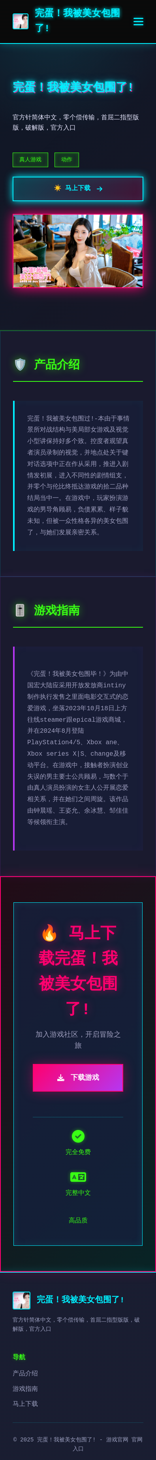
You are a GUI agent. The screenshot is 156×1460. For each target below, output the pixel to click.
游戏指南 (25, 1389)
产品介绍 (25, 1373)
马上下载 (25, 1404)
